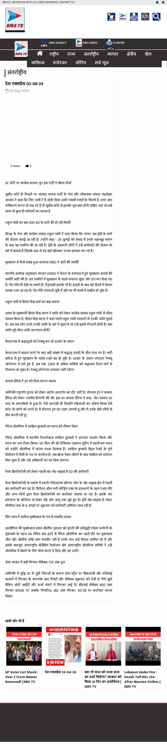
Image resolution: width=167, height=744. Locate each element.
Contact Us (66, 2)
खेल (148, 54)
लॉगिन (80, 63)
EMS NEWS (86, 43)
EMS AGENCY (53, 43)
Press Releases (47, 2)
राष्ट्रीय (54, 54)
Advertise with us (24, 2)
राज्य (71, 54)
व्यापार (112, 54)
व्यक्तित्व (37, 63)
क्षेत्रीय (131, 54)
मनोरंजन (60, 63)
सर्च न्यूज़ (102, 63)
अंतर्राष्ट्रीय (91, 54)
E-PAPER (115, 42)
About (7, 2)
